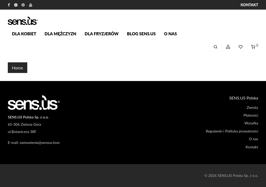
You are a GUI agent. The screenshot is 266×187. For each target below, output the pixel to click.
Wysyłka (251, 123)
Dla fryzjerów (102, 33)
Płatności (251, 115)
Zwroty (252, 107)
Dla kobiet (24, 33)
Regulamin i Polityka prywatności (232, 131)
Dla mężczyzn (60, 33)
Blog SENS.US (141, 33)
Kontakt (249, 5)
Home (17, 67)
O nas (170, 33)
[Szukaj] (215, 47)
